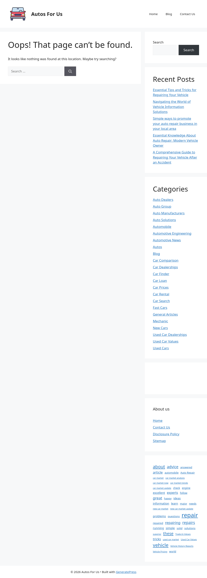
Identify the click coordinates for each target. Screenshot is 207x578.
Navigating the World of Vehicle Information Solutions (172, 106)
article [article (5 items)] (158, 472)
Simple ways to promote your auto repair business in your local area (175, 123)
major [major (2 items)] (183, 503)
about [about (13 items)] (159, 466)
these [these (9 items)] (168, 533)
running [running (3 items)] (158, 528)
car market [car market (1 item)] (158, 478)
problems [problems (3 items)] (159, 516)
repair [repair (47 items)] (190, 515)
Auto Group (162, 206)
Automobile (162, 226)
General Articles (165, 314)
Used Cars (161, 348)
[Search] (70, 71)
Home (153, 14)
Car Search (161, 301)
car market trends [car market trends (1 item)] (179, 483)
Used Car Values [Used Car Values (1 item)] (189, 539)
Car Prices (160, 287)
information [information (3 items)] (161, 503)
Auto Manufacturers (169, 213)
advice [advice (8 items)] (172, 466)
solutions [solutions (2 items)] (189, 528)
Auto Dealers (163, 199)
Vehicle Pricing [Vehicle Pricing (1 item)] (160, 551)
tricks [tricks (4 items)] (157, 539)
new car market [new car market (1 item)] (160, 508)
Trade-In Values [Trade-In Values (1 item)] (183, 534)
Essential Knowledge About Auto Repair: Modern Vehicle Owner (175, 140)
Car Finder (161, 274)
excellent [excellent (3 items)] (159, 493)
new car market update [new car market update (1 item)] (181, 508)
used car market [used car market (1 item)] (171, 539)
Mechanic (160, 321)
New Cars (160, 328)
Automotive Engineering (172, 233)
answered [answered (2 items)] (186, 467)
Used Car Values (165, 341)
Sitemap (159, 440)
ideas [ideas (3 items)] (177, 498)
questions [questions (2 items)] (174, 516)
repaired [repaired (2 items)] (158, 523)
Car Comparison (165, 260)
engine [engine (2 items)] (186, 488)
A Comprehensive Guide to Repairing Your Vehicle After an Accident (175, 157)
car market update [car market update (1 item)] (162, 488)
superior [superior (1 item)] (157, 534)
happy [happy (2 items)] (168, 498)
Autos (157, 247)
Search (158, 42)
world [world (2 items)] (172, 551)
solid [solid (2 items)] (179, 528)
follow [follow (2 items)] (183, 493)
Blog (169, 14)
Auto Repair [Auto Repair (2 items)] (187, 472)
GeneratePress (126, 572)
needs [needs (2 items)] (192, 503)
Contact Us (187, 14)
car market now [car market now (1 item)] (160, 483)
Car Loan (160, 280)
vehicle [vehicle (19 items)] (160, 545)
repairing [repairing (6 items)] (173, 522)
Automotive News (167, 240)
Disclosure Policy (166, 434)
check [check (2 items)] (176, 488)
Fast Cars (160, 307)
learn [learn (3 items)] (174, 503)
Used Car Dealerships (170, 334)
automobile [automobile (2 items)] (171, 472)
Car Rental (161, 294)
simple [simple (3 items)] (170, 528)
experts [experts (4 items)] (172, 492)
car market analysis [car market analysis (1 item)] (175, 478)
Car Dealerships (165, 267)
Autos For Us (47, 14)
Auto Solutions (164, 220)
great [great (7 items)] (157, 498)
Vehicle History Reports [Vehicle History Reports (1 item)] (181, 546)
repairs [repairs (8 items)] (188, 522)
